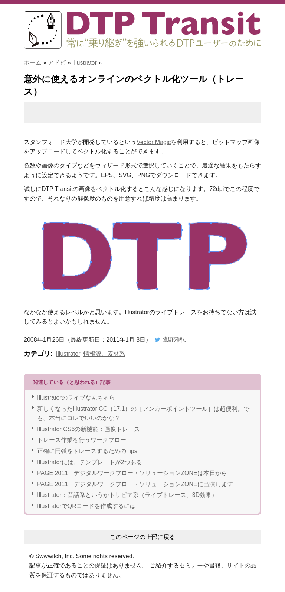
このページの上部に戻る (142, 537)
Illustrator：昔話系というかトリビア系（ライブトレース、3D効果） (127, 495)
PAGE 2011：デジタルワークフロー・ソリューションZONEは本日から (132, 473)
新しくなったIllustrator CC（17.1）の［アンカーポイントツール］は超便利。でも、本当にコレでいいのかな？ (143, 414)
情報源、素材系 (104, 354)
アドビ (57, 62)
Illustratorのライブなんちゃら (76, 397)
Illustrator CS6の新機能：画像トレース (88, 429)
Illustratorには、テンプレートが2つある (89, 462)
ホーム (33, 62)
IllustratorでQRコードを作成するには (86, 506)
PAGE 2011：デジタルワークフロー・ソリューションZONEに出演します (135, 484)
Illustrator (84, 62)
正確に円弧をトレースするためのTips (87, 451)
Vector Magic (154, 142)
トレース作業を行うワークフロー (81, 440)
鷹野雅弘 (174, 339)
